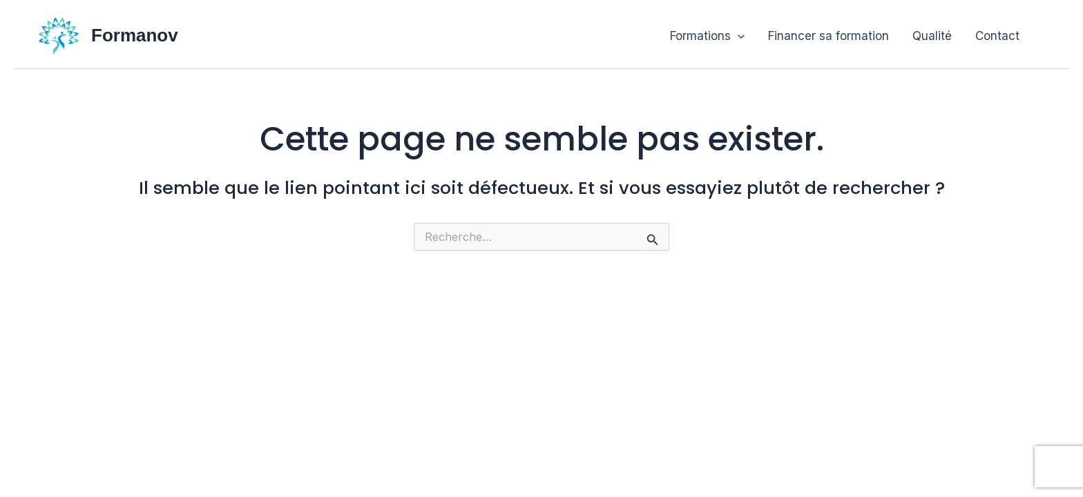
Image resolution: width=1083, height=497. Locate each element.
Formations (707, 36)
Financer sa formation (828, 36)
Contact (997, 36)
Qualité (932, 36)
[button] (738, 36)
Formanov (134, 35)
